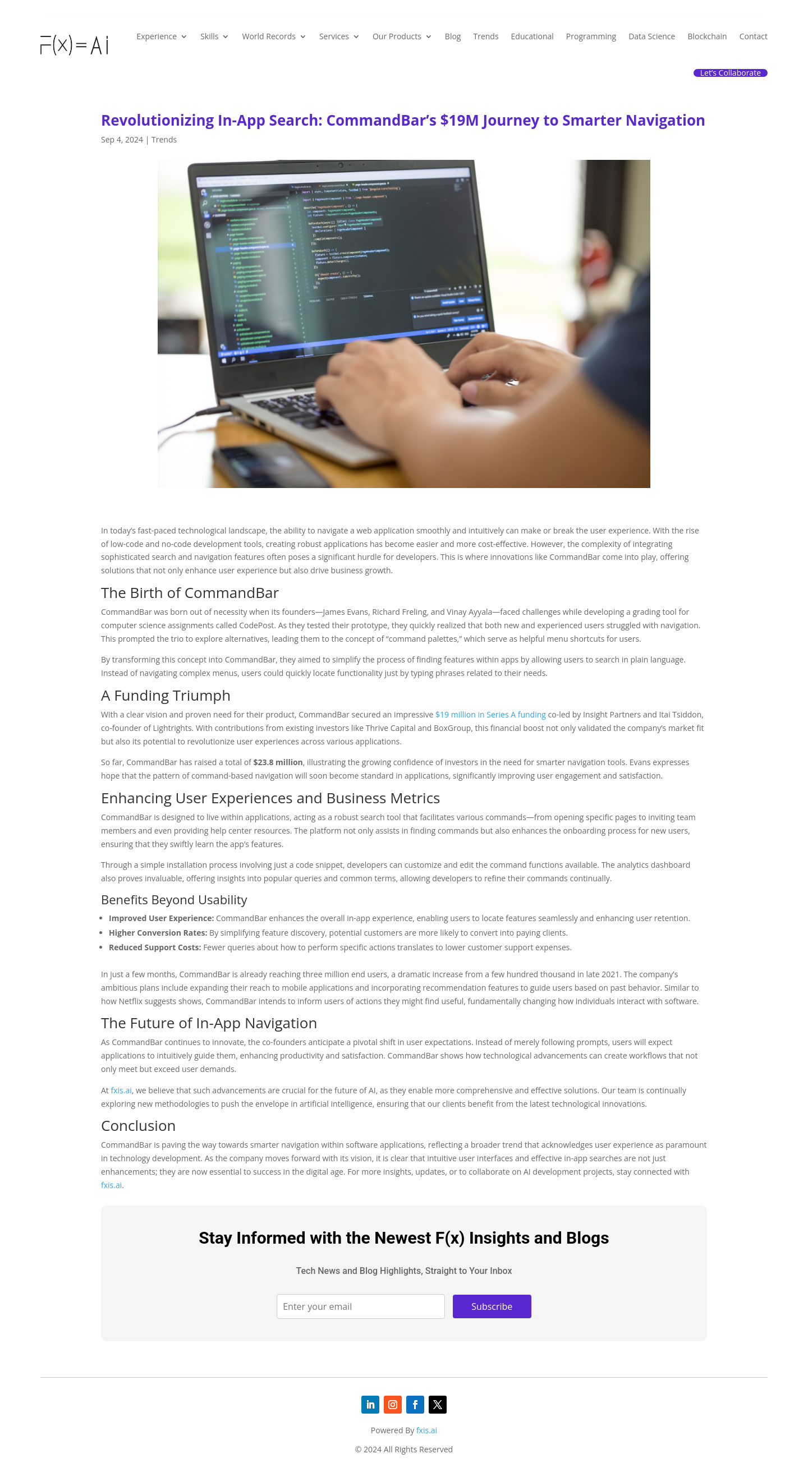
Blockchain (707, 36)
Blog (453, 36)
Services (334, 36)
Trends (485, 36)
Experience (156, 36)
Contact (754, 36)
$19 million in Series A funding (490, 714)
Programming (591, 36)
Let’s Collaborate (730, 73)
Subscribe (491, 1306)
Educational (532, 36)
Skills (209, 36)
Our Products (397, 36)
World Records (268, 36)
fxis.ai (121, 1090)
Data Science (651, 36)
